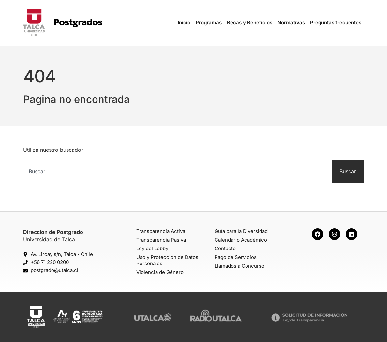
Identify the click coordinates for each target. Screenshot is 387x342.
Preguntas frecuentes (335, 23)
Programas (209, 23)
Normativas (291, 23)
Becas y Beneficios (249, 23)
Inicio (184, 23)
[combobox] (176, 171)
